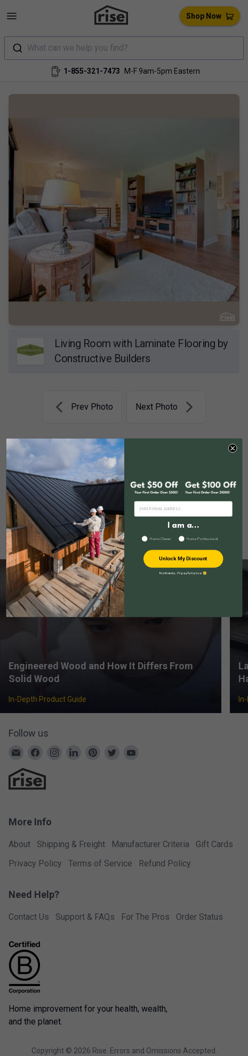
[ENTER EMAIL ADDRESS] (183, 509)
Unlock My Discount (183, 559)
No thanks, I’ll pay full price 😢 (183, 573)
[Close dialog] (232, 448)
